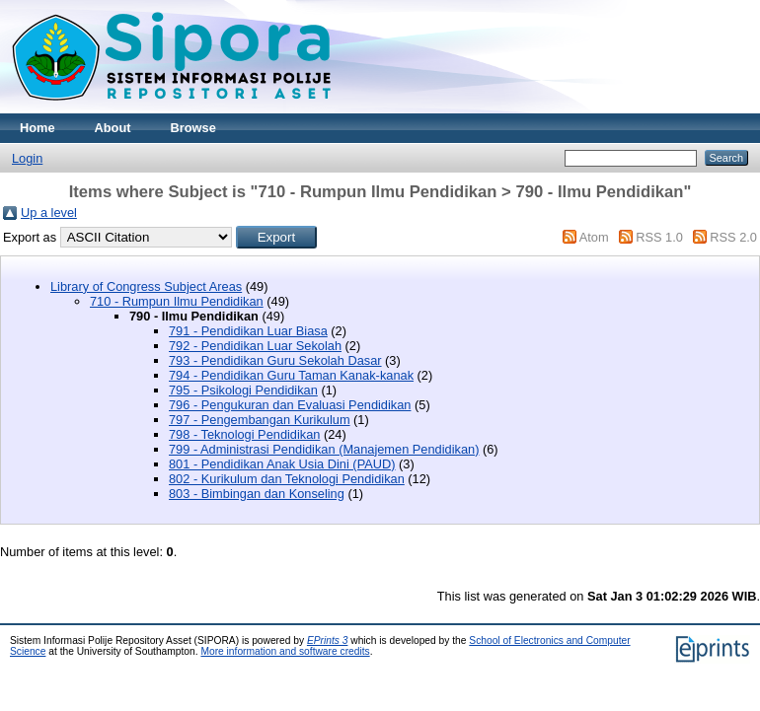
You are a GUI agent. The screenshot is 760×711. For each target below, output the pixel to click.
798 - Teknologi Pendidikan (244, 434)
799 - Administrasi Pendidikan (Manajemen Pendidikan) (324, 449)
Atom (594, 237)
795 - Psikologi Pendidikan (243, 390)
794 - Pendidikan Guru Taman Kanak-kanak (291, 375)
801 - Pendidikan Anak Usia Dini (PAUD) (282, 464)
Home (37, 127)
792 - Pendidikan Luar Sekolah (255, 345)
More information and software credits (284, 651)
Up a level (49, 212)
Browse (193, 127)
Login (27, 158)
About (113, 127)
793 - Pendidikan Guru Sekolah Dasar (275, 360)
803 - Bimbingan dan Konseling (256, 493)
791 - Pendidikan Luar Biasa (248, 330)
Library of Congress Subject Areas (146, 286)
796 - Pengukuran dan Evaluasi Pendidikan (290, 404)
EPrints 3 (327, 640)
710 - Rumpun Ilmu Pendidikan (177, 301)
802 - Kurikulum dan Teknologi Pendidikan (287, 478)
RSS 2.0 (733, 237)
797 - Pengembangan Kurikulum (259, 419)
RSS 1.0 (659, 237)
